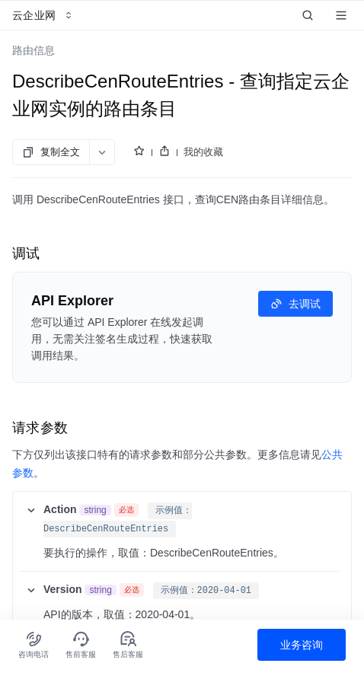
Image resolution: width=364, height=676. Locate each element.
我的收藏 (203, 152)
